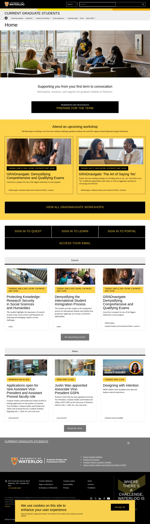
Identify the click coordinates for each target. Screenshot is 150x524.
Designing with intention (121, 385)
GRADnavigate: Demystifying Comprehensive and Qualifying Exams (35, 176)
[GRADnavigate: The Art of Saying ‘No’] (111, 151)
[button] (126, 4)
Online (11, 327)
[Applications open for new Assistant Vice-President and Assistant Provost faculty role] (27, 367)
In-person (51, 190)
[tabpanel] (75, 303)
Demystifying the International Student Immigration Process (70, 300)
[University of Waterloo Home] (15, 4)
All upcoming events (75, 337)
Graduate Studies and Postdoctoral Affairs (33, 190)
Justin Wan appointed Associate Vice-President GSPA (71, 389)
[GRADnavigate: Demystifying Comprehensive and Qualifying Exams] (39, 151)
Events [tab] (75, 260)
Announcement (14, 418)
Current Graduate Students (26, 441)
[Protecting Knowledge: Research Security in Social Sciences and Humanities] (27, 276)
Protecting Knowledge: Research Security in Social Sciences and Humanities (23, 302)
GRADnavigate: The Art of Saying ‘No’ (107, 174)
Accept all (120, 507)
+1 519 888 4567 (14, 488)
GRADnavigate (13, 190)
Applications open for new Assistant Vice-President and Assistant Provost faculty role (24, 390)
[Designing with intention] (123, 367)
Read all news (75, 428)
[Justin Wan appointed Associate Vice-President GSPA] (75, 367)
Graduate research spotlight (114, 418)
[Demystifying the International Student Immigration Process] (75, 276)
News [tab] (75, 351)
